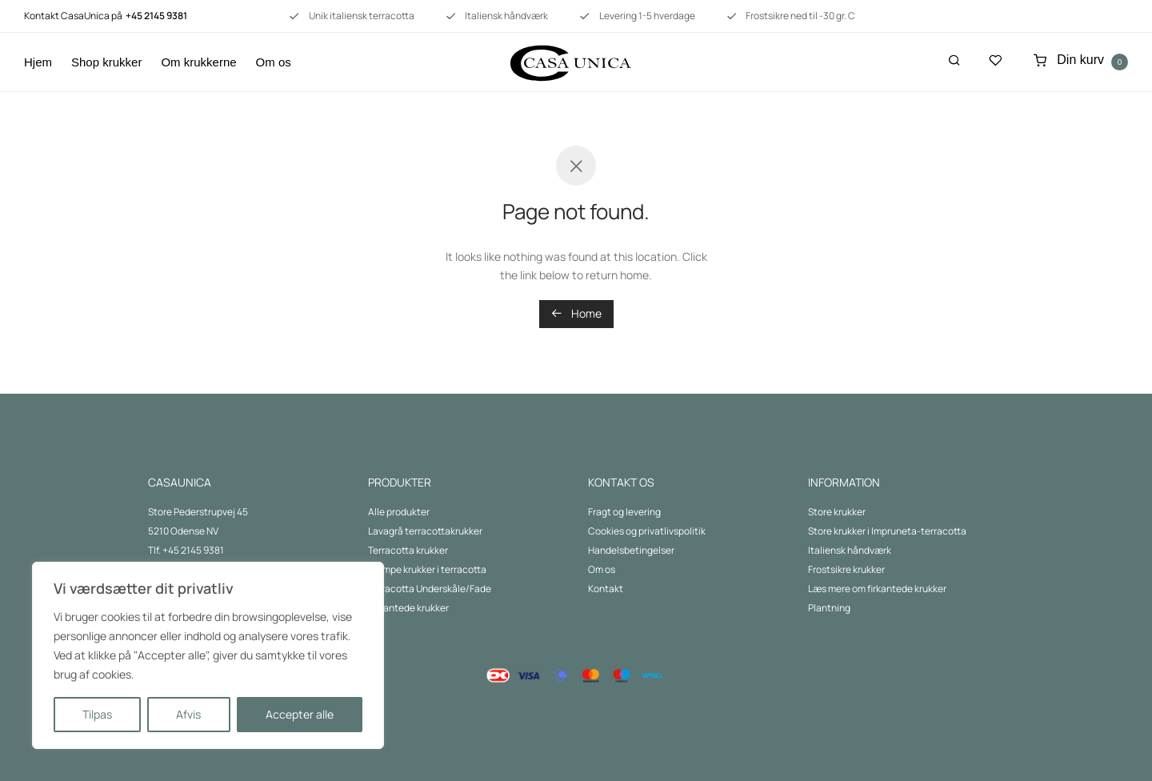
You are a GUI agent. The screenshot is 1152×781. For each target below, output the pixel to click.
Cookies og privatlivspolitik (647, 531)
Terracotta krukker (408, 550)
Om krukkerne (198, 62)
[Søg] (954, 60)
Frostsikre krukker (846, 569)
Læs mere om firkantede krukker (877, 588)
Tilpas (97, 714)
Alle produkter (399, 512)
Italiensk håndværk (849, 550)
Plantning (829, 608)
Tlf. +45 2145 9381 (186, 550)
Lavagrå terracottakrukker (425, 531)
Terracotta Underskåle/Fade (429, 588)
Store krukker (837, 512)
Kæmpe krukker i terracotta (427, 569)
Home (576, 313)
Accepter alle (300, 714)
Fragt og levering (624, 512)
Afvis (188, 714)
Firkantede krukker (408, 608)
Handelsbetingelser (631, 550)
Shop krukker (106, 62)
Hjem (38, 62)
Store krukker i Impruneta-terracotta (887, 531)
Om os (273, 62)
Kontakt (605, 588)
